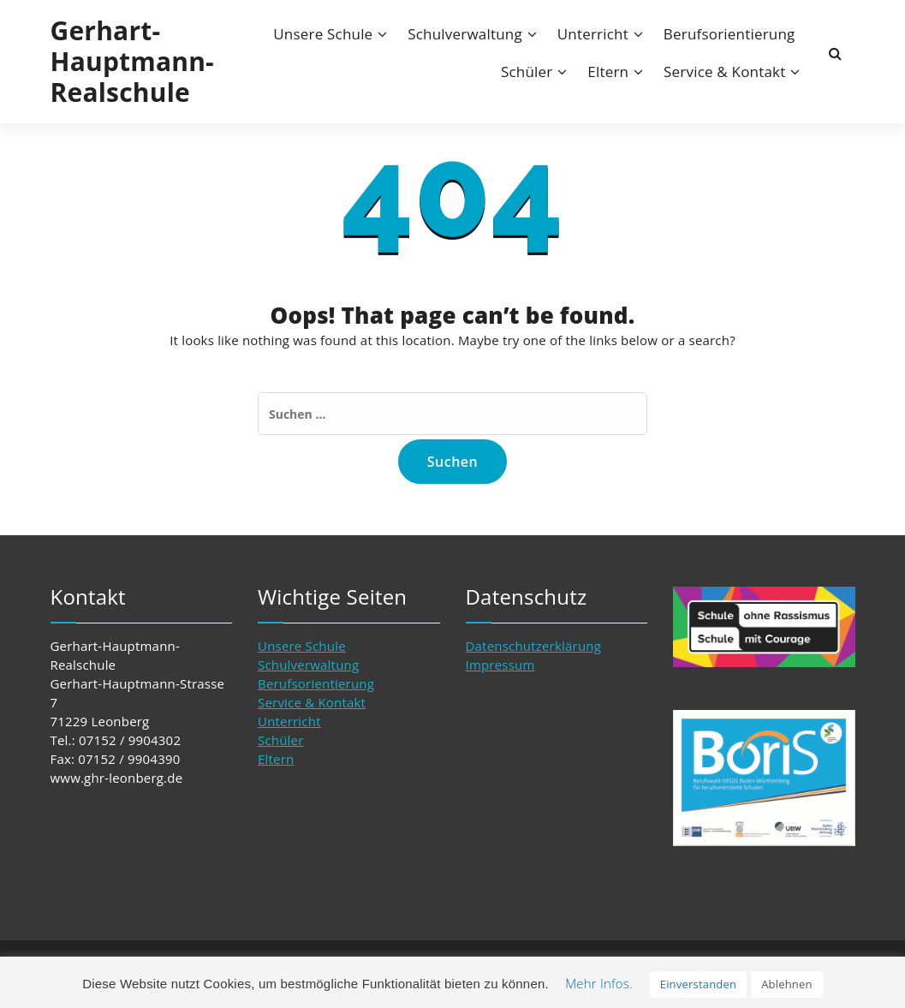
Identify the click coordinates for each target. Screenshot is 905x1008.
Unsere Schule (322, 34)
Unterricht (592, 34)
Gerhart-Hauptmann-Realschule (132, 61)
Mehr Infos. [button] (598, 983)
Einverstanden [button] (698, 984)
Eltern (607, 71)
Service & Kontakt (724, 71)
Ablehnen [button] (787, 984)
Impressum (500, 664)
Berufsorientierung (729, 34)
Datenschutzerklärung (534, 645)
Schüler (527, 71)
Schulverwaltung (465, 34)
